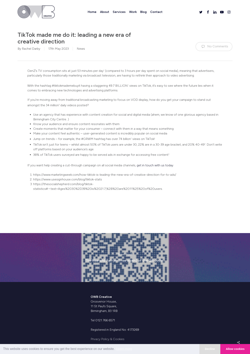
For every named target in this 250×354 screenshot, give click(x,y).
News (81, 48)
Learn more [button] (124, 348)
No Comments (214, 47)
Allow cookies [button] (235, 348)
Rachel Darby (31, 48)
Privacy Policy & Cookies (107, 339)
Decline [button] (210, 348)
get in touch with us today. (155, 165)
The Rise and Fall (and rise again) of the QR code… (125, 257)
